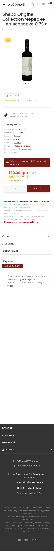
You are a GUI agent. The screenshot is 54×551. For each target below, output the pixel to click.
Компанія (8, 435)
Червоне (18, 136)
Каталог (7, 428)
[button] (25, 84)
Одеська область (22, 146)
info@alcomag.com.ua (29, 465)
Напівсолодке (25, 149)
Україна (17, 142)
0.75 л (17, 152)
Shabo (20, 133)
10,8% (18, 139)
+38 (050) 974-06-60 (27, 461)
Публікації (8, 442)
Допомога (8, 450)
